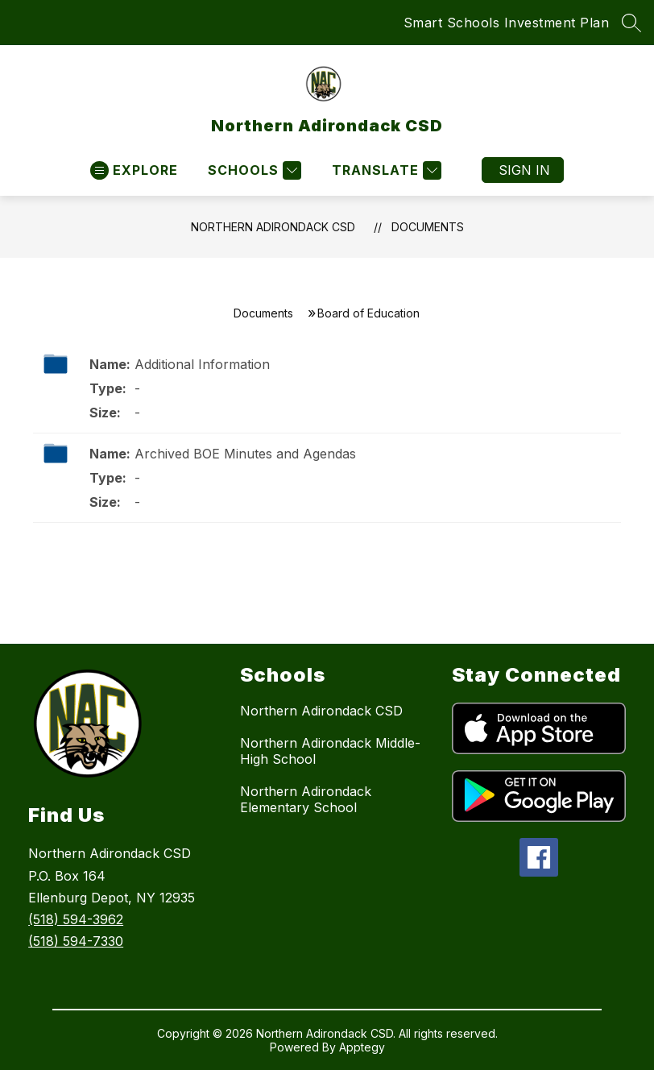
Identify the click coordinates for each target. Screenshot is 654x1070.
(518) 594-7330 (75, 941)
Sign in (524, 170)
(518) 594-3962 (75, 919)
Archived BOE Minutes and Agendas (245, 454)
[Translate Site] (384, 170)
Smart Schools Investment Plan (507, 23)
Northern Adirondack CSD (273, 227)
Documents (427, 227)
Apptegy (362, 1047)
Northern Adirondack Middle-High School (330, 751)
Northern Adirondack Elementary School (305, 799)
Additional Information (202, 364)
